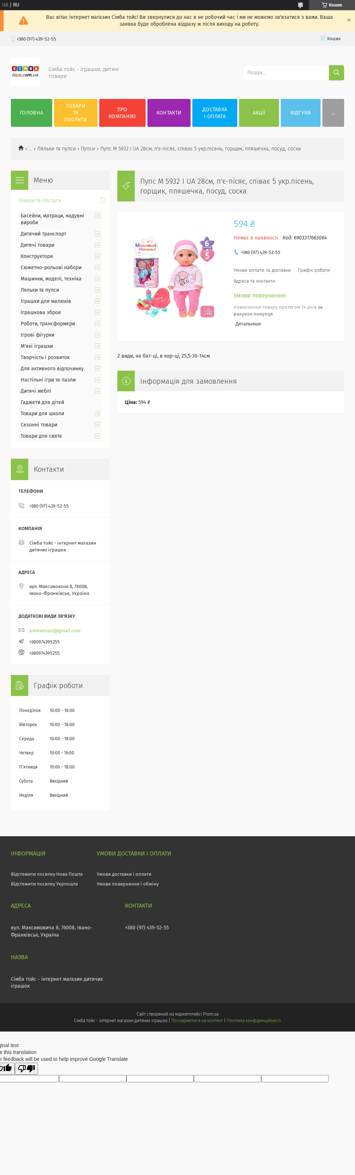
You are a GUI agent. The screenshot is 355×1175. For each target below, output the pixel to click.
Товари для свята (41, 436)
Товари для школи (42, 414)
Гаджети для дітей (42, 402)
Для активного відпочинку (52, 369)
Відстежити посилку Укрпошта (44, 884)
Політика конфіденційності (254, 1020)
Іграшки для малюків (46, 301)
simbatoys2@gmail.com (54, 630)
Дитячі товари (37, 245)
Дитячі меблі (36, 391)
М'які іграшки (37, 346)
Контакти (168, 113)
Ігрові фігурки (37, 335)
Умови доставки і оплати (124, 874)
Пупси (88, 149)
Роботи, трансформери (48, 324)
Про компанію (122, 113)
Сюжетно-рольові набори (51, 267)
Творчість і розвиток (45, 357)
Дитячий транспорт (43, 234)
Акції (259, 113)
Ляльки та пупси (56, 149)
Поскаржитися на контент (196, 1020)
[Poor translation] (26, 1069)
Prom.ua (210, 1014)
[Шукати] (336, 72)
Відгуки (301, 113)
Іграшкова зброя (41, 312)
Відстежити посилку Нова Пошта (47, 874)
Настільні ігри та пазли (48, 380)
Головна (31, 113)
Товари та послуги (75, 113)
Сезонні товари (39, 425)
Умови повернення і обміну (128, 884)
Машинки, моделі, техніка (51, 279)
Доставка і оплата (214, 113)
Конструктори (37, 256)
